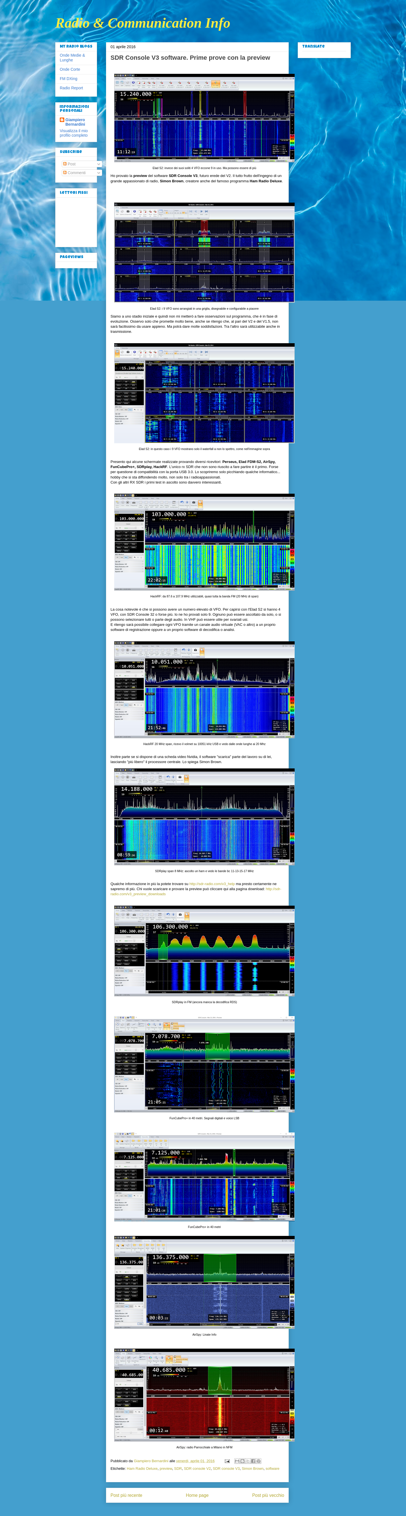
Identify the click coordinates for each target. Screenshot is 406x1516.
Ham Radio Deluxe (142, 1468)
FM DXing (68, 78)
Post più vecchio (268, 1495)
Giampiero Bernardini (75, 122)
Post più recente (126, 1495)
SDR (178, 1468)
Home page (197, 1495)
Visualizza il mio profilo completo (74, 133)
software (272, 1468)
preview (166, 1468)
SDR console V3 (226, 1468)
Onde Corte (70, 69)
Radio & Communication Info (142, 23)
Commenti (74, 172)
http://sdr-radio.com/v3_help (212, 884)
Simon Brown (252, 1468)
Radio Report (71, 88)
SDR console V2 (197, 1468)
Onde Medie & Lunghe (72, 57)
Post (69, 164)
